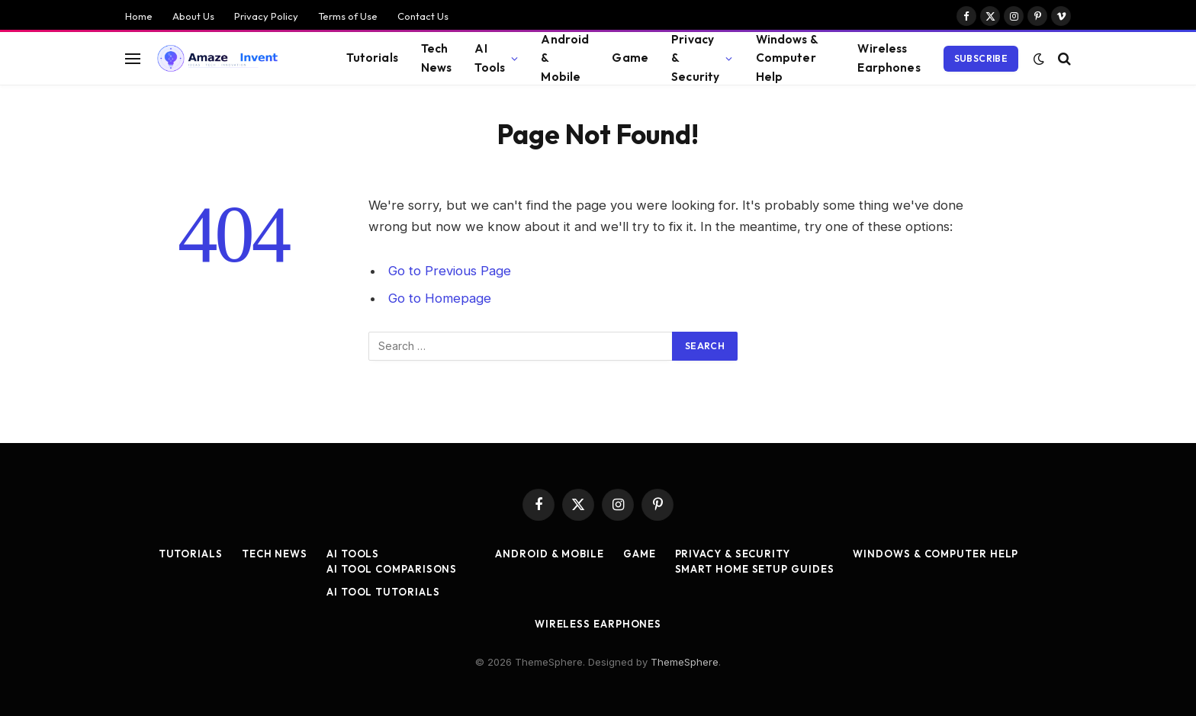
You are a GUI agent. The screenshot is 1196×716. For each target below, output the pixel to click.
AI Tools (489, 58)
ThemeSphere (685, 662)
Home (139, 16)
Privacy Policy (266, 16)
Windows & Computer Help (787, 58)
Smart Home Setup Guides (754, 569)
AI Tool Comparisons (391, 569)
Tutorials (371, 57)
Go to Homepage (439, 298)
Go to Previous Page (449, 270)
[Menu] (132, 58)
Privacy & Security (695, 58)
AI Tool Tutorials (382, 592)
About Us (193, 16)
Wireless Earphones (888, 58)
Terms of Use (348, 16)
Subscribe (981, 58)
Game (630, 57)
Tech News (436, 58)
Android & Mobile (565, 58)
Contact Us (422, 16)
